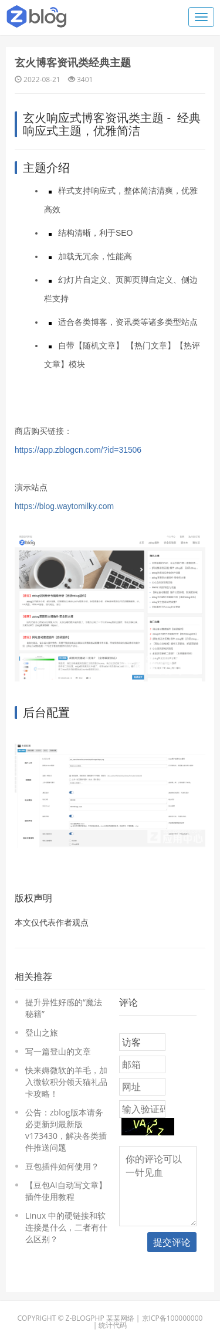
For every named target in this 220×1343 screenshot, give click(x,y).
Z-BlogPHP (85, 1318)
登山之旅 (41, 1032)
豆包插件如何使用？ (62, 1166)
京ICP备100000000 (172, 1318)
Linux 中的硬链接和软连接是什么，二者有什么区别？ (66, 1227)
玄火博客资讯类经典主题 (73, 62)
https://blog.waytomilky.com (64, 506)
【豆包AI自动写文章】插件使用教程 (66, 1190)
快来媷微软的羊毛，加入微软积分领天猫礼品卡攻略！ (66, 1081)
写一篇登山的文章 (58, 1051)
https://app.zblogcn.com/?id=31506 (78, 450)
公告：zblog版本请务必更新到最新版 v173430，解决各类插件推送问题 (66, 1130)
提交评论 (172, 1242)
